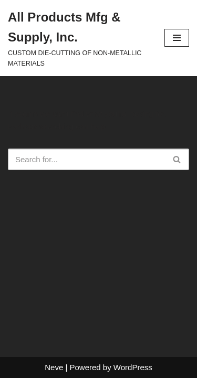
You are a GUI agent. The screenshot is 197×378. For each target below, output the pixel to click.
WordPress (132, 367)
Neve (54, 367)
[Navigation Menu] (176, 38)
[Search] (86, 159)
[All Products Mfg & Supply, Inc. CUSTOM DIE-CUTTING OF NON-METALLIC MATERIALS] (78, 38)
